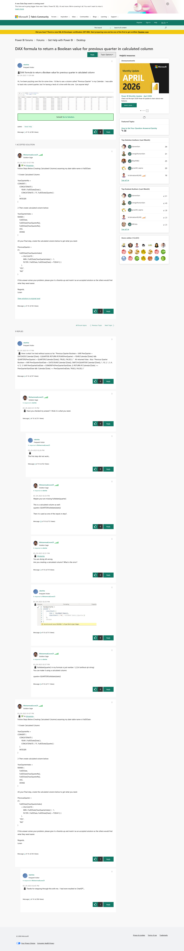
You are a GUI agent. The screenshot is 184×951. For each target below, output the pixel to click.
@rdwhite (30, 165)
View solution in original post (29, 298)
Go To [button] (163, 23)
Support (114, 17)
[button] (92, 54)
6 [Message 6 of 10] (35, 464)
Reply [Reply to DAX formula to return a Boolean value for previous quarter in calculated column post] (108, 132)
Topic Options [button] (106, 54)
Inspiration (64, 17)
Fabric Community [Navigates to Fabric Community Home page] (40, 16)
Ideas (74, 17)
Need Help (28, 126)
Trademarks (164, 935)
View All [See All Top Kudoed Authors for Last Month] (125, 229)
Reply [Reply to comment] (108, 311)
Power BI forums (24, 40)
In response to (29, 403)
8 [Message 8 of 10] (40, 632)
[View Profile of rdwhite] (26, 64)
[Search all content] (140, 27)
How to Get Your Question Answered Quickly (139, 128)
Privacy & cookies (139, 935)
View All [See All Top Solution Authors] (125, 180)
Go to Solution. (69, 117)
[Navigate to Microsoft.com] (21, 16)
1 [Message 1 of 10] (24, 132)
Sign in (148, 22)
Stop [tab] (147, 111)
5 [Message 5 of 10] (29, 418)
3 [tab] (143, 110)
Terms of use (152, 935)
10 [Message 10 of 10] (41, 521)
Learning (104, 17)
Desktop (81, 40)
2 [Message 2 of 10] (24, 306)
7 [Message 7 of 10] (40, 570)
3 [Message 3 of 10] (29, 899)
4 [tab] (144, 110)
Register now (143, 32)
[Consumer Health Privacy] (45, 943)
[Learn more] (129, 105)
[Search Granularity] (102, 27)
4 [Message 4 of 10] (24, 376)
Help (155, 22)
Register (139, 22)
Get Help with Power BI (60, 40)
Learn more (19, 9)
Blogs (95, 17)
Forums (53, 17)
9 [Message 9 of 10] (40, 684)
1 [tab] (140, 110)
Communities (84, 17)
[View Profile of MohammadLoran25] (30, 154)
